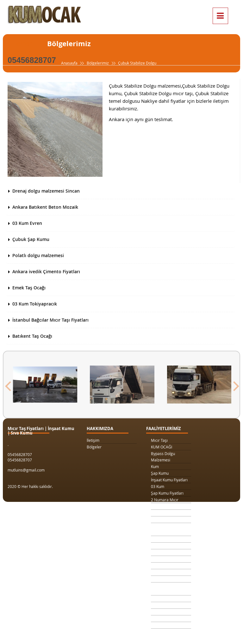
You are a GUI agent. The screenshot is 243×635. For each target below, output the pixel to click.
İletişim (93, 440)
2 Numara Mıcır (164, 499)
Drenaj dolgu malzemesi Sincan (46, 191)
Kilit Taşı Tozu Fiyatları (170, 539)
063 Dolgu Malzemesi (170, 625)
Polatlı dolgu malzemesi (38, 255)
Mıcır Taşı (159, 440)
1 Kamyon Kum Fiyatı (169, 512)
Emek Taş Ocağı (29, 288)
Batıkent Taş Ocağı (32, 336)
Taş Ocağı (159, 565)
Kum (155, 466)
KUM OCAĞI (161, 446)
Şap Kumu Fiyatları (167, 493)
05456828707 (32, 60)
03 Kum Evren (27, 223)
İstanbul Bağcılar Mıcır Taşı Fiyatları (50, 320)
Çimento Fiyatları (166, 618)
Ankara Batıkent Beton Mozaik (45, 207)
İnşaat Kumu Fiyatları (169, 479)
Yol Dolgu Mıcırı (164, 545)
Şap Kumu (160, 473)
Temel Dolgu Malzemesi (162, 589)
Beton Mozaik (163, 611)
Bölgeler (94, 446)
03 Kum (157, 486)
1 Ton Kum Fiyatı (165, 519)
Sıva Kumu (160, 598)
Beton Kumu (161, 579)
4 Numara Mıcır (164, 559)
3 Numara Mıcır (164, 506)
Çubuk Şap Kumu (30, 239)
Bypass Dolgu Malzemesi (163, 456)
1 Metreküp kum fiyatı (170, 552)
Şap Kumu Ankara (166, 572)
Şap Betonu (161, 605)
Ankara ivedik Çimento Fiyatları (46, 271)
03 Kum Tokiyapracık (34, 304)
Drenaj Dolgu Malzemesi (162, 529)
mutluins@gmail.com (26, 469)
